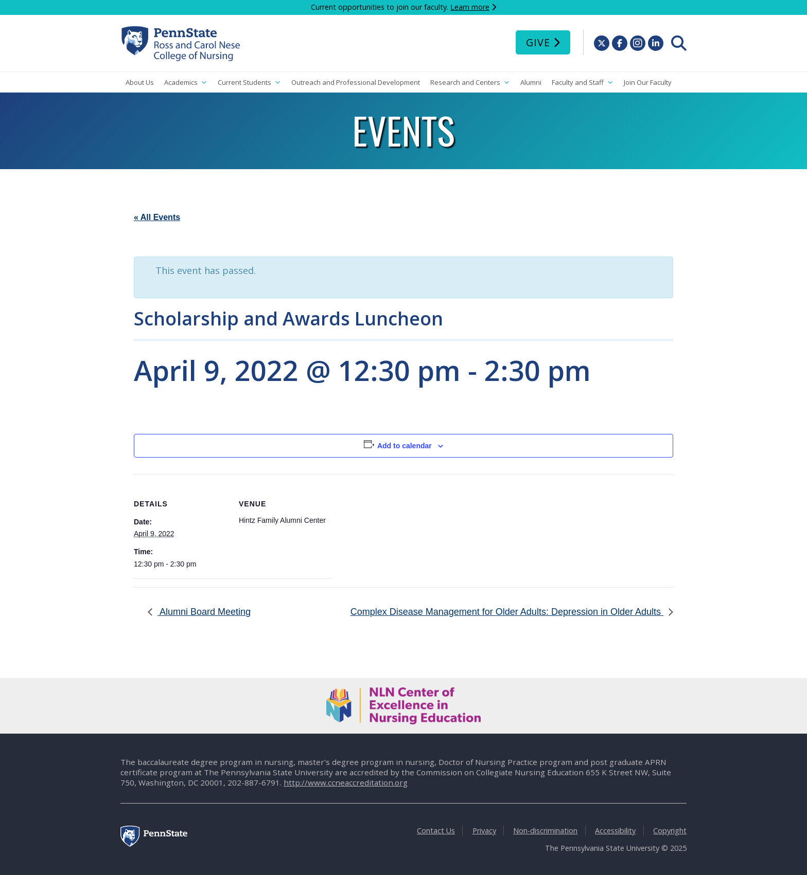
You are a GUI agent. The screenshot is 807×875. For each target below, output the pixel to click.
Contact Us (436, 830)
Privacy (484, 830)
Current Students (249, 82)
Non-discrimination (545, 830)
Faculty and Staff (582, 82)
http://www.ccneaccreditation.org (346, 782)
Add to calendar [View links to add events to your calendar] (404, 446)
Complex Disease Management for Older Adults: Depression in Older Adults (506, 612)
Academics (185, 82)
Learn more (469, 7)
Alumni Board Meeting (204, 612)
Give (538, 42)
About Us (140, 82)
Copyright (670, 830)
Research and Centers (470, 82)
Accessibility (615, 830)
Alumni (530, 82)
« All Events (157, 217)
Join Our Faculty (648, 82)
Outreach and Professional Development (355, 82)
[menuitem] (679, 43)
